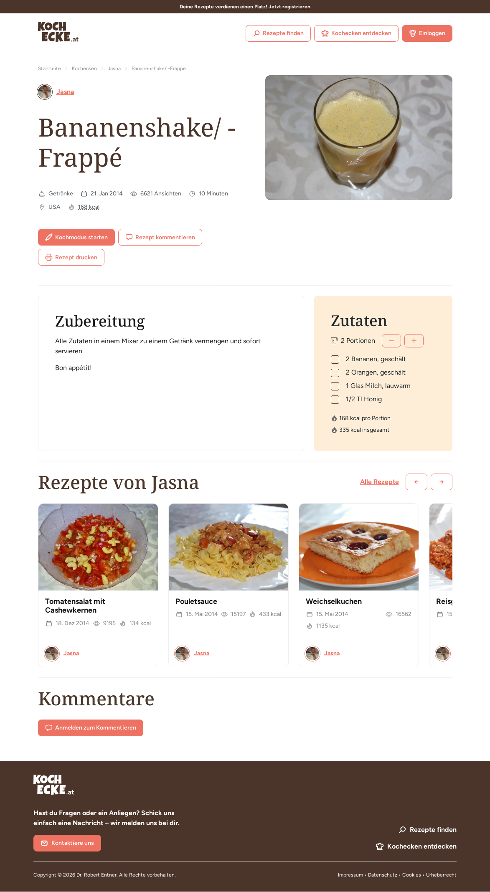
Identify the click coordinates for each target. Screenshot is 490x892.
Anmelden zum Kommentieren (90, 728)
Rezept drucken (71, 257)
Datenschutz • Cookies (395, 875)
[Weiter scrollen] (441, 482)
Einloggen (427, 33)
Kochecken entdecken (356, 33)
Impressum (350, 875)
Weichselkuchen (334, 601)
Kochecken (84, 68)
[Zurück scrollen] (416, 482)
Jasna (114, 68)
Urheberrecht (441, 875)
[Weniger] (391, 340)
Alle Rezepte (379, 482)
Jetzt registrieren (289, 7)
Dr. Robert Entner (96, 875)
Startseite (49, 68)
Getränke (60, 193)
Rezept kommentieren (160, 237)
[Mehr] (414, 340)
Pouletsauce (196, 601)
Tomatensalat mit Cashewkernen (75, 606)
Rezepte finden (278, 33)
